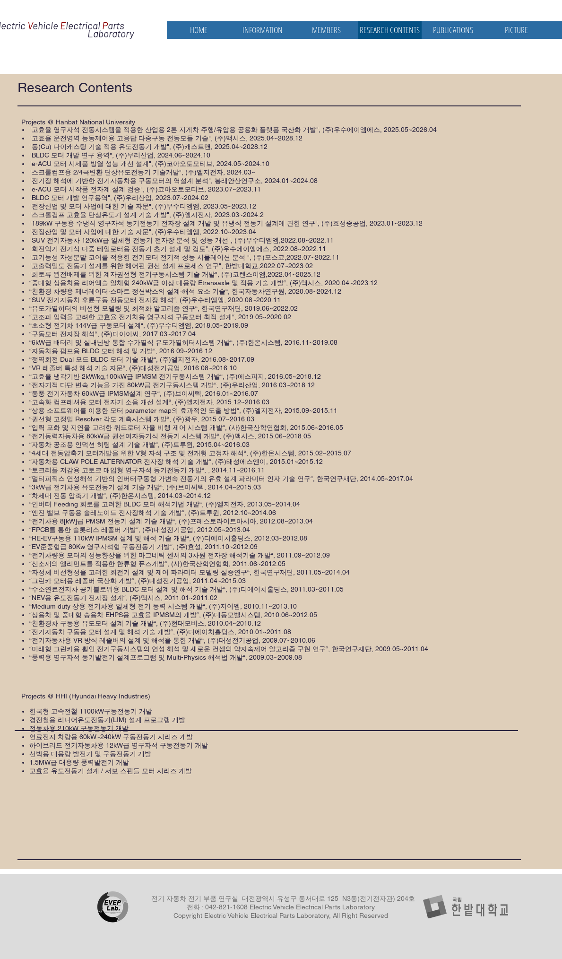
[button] (262, 30)
